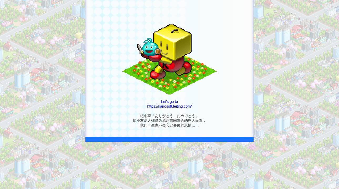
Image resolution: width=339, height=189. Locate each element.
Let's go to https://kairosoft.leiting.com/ (169, 99)
